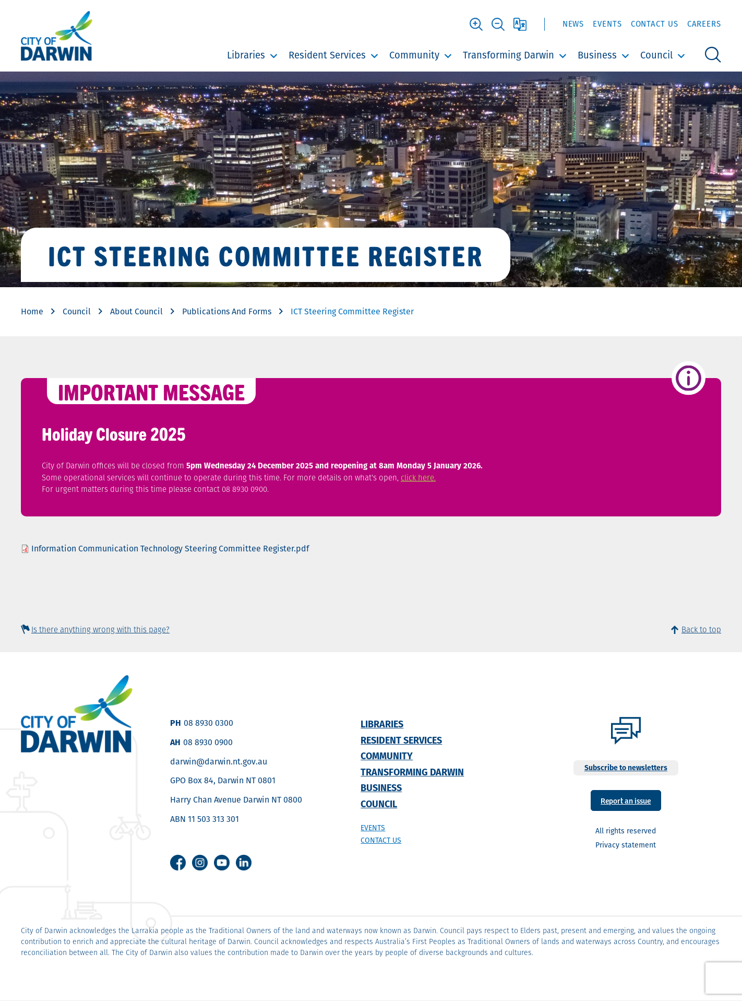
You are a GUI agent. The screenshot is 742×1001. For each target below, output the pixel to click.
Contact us (381, 840)
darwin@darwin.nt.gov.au (218, 762)
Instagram (200, 862)
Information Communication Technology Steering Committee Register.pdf (170, 549)
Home (32, 311)
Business (597, 55)
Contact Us (654, 23)
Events (607, 23)
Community (414, 55)
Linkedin (244, 862)
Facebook (178, 862)
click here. (418, 477)
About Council (136, 311)
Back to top (701, 629)
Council (656, 55)
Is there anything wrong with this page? (100, 629)
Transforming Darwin (508, 55)
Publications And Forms (226, 311)
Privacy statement (625, 845)
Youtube (222, 862)
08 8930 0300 (208, 723)
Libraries (246, 55)
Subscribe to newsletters (625, 767)
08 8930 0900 (208, 742)
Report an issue (626, 800)
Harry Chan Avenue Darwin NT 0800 (236, 800)
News (573, 23)
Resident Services (327, 55)
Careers (704, 23)
